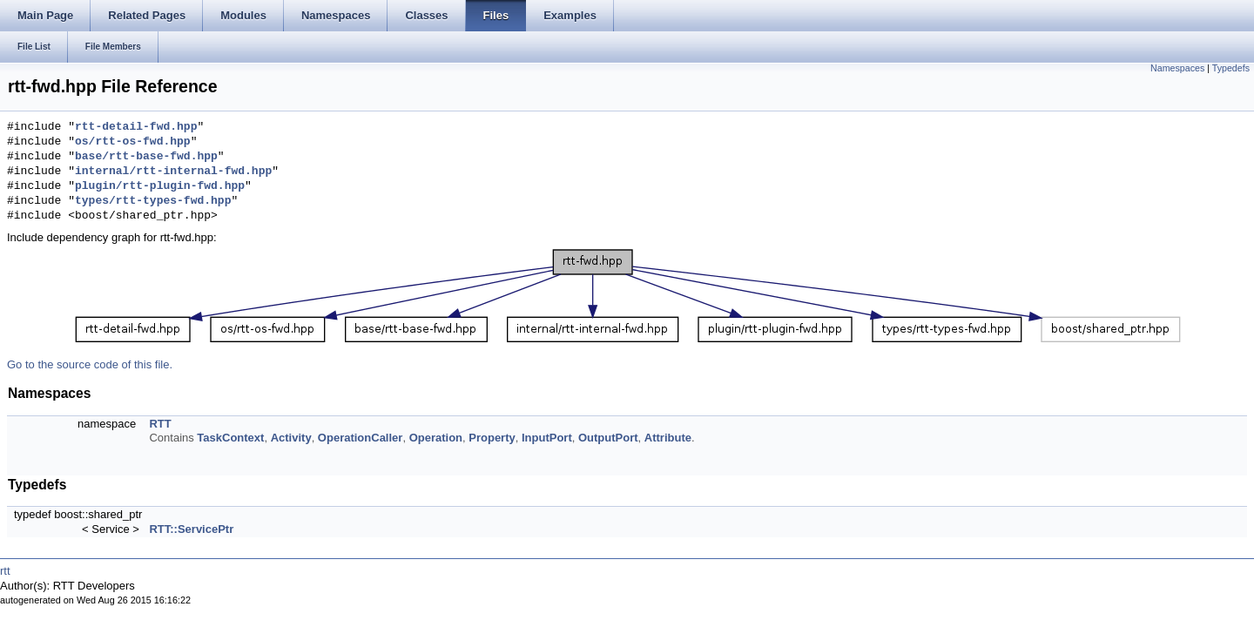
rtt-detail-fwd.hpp (136, 127)
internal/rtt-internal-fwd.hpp (173, 171)
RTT (160, 423)
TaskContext (230, 437)
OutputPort (608, 437)
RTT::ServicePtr (191, 529)
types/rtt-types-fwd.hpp (153, 201)
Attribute (667, 437)
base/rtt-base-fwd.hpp (146, 157)
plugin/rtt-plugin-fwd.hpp (160, 186)
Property (492, 437)
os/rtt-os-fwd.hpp (133, 142)
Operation (435, 437)
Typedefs (1231, 68)
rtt (5, 570)
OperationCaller (360, 437)
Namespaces (1177, 68)
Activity (291, 437)
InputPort (547, 437)
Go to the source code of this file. (89, 364)
